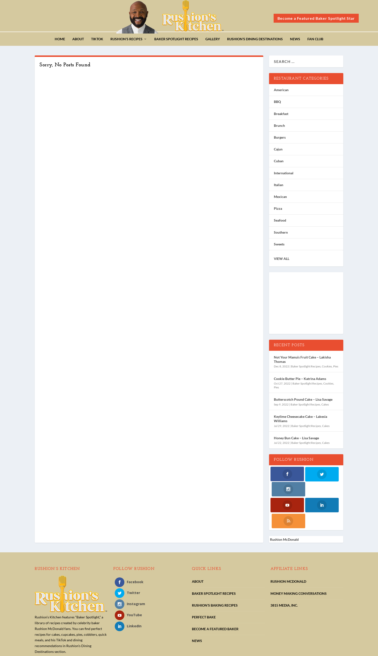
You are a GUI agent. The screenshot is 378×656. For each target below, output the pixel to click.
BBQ (277, 103)
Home (60, 40)
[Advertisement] (306, 305)
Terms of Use (169, 650)
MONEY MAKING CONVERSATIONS (298, 564)
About (78, 40)
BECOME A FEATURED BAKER (215, 599)
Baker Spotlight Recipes (176, 40)
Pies (335, 368)
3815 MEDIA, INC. (284, 576)
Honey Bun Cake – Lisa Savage (296, 439)
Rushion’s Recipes (126, 40)
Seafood (280, 222)
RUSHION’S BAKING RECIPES (215, 576)
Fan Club (315, 40)
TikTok (97, 40)
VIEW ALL (281, 260)
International (283, 174)
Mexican (280, 198)
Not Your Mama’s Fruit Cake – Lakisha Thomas (302, 361)
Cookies (327, 368)
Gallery (212, 40)
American (281, 91)
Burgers (280, 139)
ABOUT (197, 552)
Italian (278, 186)
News (295, 40)
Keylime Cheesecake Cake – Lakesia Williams (300, 420)
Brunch (279, 127)
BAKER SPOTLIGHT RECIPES (214, 564)
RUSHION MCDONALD (288, 552)
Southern (281, 233)
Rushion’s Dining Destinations (255, 40)
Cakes (325, 405)
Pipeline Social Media (324, 650)
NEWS (197, 611)
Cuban (279, 162)
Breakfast (281, 115)
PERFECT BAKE (204, 587)
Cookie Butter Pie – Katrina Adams (300, 380)
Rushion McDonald (284, 510)
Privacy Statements (140, 650)
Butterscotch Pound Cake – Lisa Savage (303, 401)
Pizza (278, 210)
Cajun (278, 151)
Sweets (279, 245)
